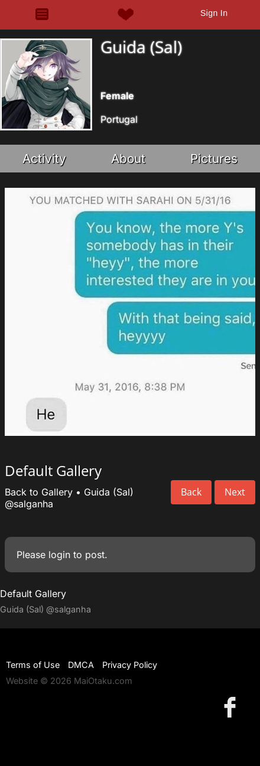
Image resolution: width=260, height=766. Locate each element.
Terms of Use (33, 665)
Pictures (214, 158)
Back (191, 491)
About (128, 158)
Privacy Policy (129, 665)
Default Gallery (33, 593)
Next (235, 491)
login (59, 554)
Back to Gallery (39, 492)
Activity (44, 158)
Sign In (214, 13)
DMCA (81, 665)
